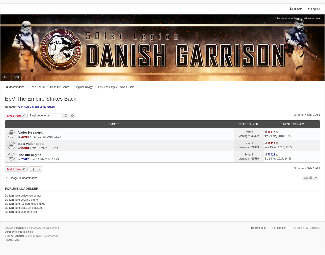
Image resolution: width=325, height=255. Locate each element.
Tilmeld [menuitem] (296, 9)
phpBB (19, 228)
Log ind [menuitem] (313, 9)
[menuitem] (9, 240)
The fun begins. (30, 155)
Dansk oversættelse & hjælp (19, 232)
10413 (271, 143)
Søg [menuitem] (16, 77)
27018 (25, 136)
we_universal (17, 236)
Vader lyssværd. (30, 132)
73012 (25, 159)
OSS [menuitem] (5, 77)
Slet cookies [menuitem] (279, 228)
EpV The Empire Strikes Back (40, 99)
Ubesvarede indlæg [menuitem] (287, 18)
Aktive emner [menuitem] (312, 18)
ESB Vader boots (31, 144)
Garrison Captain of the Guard (36, 106)
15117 (271, 132)
